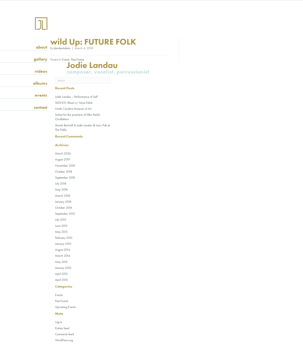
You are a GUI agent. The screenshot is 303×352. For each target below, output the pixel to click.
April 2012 (61, 274)
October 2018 (63, 172)
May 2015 (61, 232)
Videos (41, 71)
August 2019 (62, 159)
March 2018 (62, 196)
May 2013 (61, 262)
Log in (58, 322)
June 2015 (61, 226)
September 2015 (65, 214)
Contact (40, 107)
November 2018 (65, 166)
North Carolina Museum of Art (73, 109)
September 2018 (65, 178)
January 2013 (63, 268)
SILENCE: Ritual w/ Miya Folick (74, 103)
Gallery (40, 59)
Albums (40, 83)
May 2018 (61, 189)
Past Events (77, 59)
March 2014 (62, 256)
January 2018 (63, 202)
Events (41, 95)
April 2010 (61, 280)
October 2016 (63, 208)
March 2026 (63, 153)
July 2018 (60, 183)
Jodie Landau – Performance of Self (76, 97)
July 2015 (60, 220)
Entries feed (62, 328)
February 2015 (63, 238)
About (41, 47)
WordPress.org (64, 340)
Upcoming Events (65, 307)
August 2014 (62, 250)
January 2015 (63, 244)
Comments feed (64, 334)
